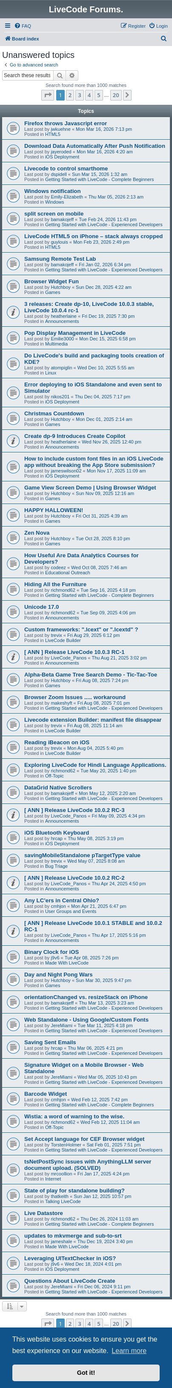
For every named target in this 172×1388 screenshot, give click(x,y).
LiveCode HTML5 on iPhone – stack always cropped (93, 236)
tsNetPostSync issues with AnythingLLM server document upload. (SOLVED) (88, 1164)
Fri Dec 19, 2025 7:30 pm (108, 316)
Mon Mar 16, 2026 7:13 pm (104, 129)
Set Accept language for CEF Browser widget (84, 1139)
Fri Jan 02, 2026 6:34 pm (105, 264)
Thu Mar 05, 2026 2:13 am (115, 196)
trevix (56, 635)
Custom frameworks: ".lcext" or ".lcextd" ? (81, 629)
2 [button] (70, 95)
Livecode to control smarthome (66, 168)
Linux (50, 372)
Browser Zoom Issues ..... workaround (75, 697)
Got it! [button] (86, 1372)
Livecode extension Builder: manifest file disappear (92, 720)
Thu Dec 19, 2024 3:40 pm (105, 1241)
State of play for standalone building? (74, 1190)
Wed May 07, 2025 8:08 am (96, 861)
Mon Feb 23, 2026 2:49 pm (101, 242)
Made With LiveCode (67, 962)
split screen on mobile (53, 213)
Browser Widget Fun (51, 281)
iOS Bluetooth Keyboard (56, 832)
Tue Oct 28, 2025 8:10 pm (103, 538)
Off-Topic (54, 775)
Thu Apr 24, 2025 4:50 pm (119, 883)
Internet (53, 1178)
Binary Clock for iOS (51, 952)
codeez (58, 567)
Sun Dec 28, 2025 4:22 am (104, 287)
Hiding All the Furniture (55, 584)
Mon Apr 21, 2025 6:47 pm (98, 906)
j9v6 (55, 957)
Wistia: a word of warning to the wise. (74, 1116)
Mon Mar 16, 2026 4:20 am (105, 151)
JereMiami (61, 1025)
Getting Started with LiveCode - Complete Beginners (99, 179)
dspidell (58, 174)
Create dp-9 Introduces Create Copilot (74, 436)
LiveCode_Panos (68, 657)
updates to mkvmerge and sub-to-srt (73, 1235)
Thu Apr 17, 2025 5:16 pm (119, 935)
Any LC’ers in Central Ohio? (61, 900)
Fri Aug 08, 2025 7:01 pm (103, 703)
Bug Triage (56, 866)
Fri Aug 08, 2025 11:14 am (95, 725)
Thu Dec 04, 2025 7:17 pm (102, 396)
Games (52, 292)
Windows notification (52, 191)
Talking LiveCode (63, 1201)
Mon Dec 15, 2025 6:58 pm (107, 338)
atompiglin (61, 367)
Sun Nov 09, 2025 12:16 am (105, 493)
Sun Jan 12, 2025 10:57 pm (102, 1196)
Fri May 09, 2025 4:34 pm (118, 815)
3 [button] (79, 95)
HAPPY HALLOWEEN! (53, 510)
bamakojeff (62, 219)
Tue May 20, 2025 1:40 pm (108, 770)
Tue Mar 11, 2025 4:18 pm (104, 1025)
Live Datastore (43, 1213)
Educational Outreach (67, 572)
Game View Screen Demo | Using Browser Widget (90, 487)
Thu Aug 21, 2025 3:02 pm (119, 657)
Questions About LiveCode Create (69, 1281)
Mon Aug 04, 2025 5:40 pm (95, 748)
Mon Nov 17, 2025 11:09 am (116, 470)
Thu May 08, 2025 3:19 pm (95, 838)
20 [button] (116, 95)
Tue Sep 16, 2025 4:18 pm (108, 590)
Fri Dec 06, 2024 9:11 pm (103, 1286)
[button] (47, 95)
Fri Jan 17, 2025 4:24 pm (103, 1173)
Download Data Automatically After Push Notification (94, 146)
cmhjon (58, 906)
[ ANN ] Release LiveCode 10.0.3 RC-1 (74, 652)
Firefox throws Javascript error (65, 123)
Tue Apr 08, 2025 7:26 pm (92, 957)
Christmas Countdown (54, 413)
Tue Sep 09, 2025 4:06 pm (108, 612)
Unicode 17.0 (41, 607)
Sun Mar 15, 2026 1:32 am (99, 174)
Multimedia (56, 343)
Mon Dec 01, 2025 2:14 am (104, 419)
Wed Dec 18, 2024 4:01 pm (93, 1264)
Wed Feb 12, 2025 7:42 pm (99, 1099)
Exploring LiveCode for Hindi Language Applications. (95, 765)
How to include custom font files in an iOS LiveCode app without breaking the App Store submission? (93, 461)
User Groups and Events (70, 911)
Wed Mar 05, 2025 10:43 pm (107, 1077)
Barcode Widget (45, 1094)
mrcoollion (61, 1173)
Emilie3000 (62, 338)
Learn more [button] (129, 1350)
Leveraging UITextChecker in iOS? (70, 1258)
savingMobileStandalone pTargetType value (82, 855)
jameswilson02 (66, 470)
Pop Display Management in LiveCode (75, 333)
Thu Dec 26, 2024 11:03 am (109, 1218)
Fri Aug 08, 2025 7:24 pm (102, 680)
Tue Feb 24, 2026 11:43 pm (107, 219)
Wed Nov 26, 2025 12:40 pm (111, 441)
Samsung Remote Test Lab (60, 259)
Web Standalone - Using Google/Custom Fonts (86, 1020)
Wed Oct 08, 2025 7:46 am (99, 567)
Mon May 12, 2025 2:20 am (107, 793)
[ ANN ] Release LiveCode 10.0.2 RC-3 (74, 810)
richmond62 (63, 590)
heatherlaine (64, 316)
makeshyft (61, 703)
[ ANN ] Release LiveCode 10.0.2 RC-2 (74, 878)
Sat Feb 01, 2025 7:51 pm (113, 1144)
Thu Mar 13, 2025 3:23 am (106, 1002)
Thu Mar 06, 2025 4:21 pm (95, 1048)
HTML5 (52, 134)
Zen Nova (36, 533)
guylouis (59, 242)
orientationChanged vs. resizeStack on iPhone (86, 997)
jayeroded (61, 151)
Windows (54, 201)
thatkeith (60, 1196)
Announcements (62, 321)
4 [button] (89, 95)
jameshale (61, 1241)
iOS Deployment (62, 156)
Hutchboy (60, 287)
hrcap (57, 838)
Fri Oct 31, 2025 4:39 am (102, 515)
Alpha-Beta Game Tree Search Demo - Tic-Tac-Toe (90, 674)
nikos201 (60, 396)
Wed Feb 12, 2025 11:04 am (110, 1122)
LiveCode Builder (63, 640)
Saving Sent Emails (50, 1042)
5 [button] (98, 95)
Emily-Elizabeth (67, 196)
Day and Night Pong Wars (58, 974)
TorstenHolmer (66, 1144)
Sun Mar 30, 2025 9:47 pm (103, 980)
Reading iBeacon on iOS (56, 742)
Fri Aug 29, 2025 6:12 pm (93, 635)
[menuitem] (22, 26)
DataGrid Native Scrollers (58, 787)
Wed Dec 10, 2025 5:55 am (106, 367)
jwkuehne (60, 129)
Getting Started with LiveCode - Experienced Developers (104, 224)
